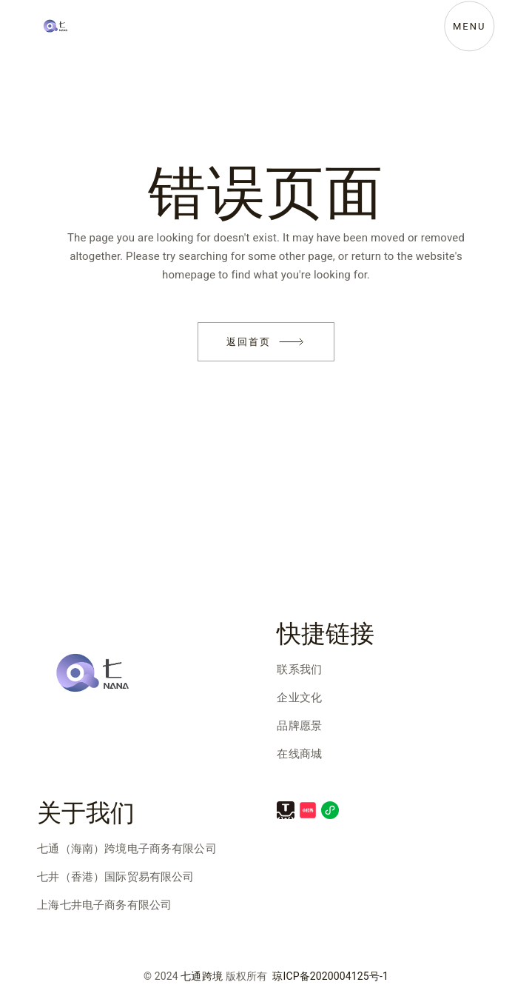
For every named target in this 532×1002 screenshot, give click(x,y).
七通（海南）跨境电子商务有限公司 (126, 849)
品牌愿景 (299, 726)
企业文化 (299, 697)
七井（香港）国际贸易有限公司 (115, 877)
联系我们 (299, 669)
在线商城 (299, 754)
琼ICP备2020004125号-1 (330, 976)
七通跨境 (202, 976)
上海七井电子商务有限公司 (104, 905)
